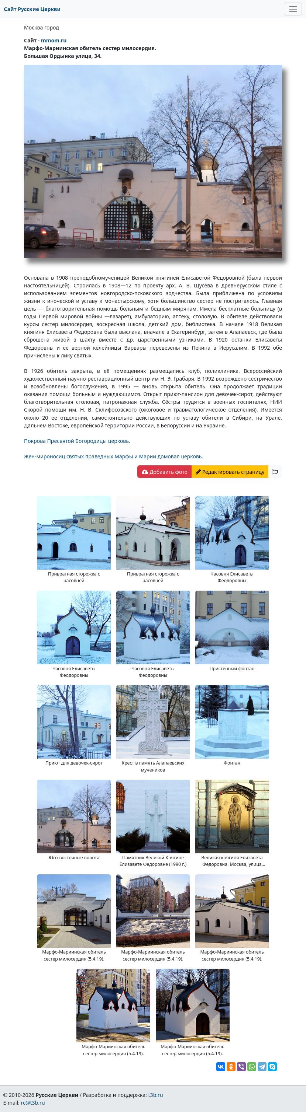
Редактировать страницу (230, 471)
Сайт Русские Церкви (32, 9)
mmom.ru (53, 40)
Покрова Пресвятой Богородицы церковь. (77, 440)
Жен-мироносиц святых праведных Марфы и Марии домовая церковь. (113, 456)
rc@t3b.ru (33, 1102)
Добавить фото (165, 471)
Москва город (41, 27)
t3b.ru (155, 1094)
